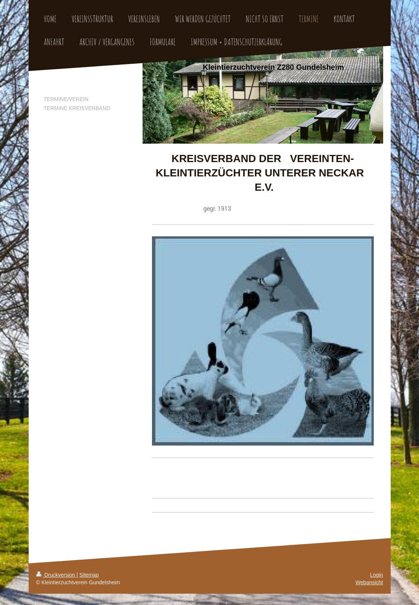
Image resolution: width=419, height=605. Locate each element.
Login (376, 575)
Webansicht (369, 582)
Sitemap (89, 575)
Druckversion (56, 575)
